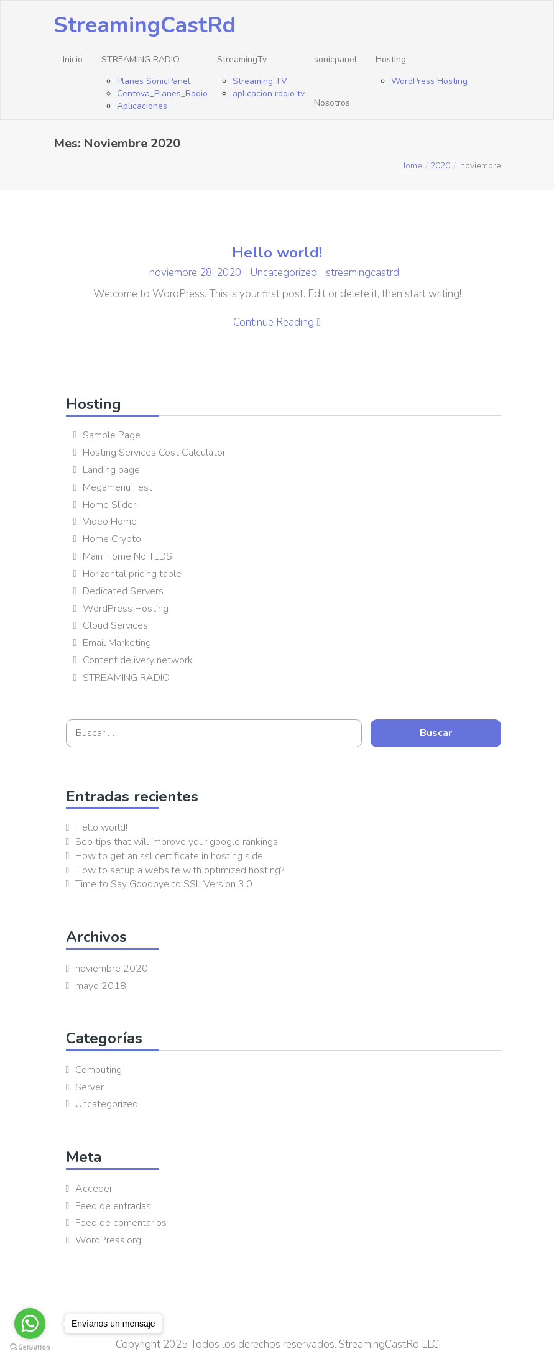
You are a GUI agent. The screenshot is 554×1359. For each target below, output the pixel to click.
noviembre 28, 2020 (196, 272)
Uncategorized (283, 272)
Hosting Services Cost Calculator (154, 452)
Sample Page (112, 435)
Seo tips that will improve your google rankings (176, 842)
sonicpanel (335, 59)
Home (410, 166)
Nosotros (332, 103)
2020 (440, 166)
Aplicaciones (142, 106)
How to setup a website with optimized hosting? (179, 870)
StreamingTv (242, 59)
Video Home (110, 521)
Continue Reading (276, 322)
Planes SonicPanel (153, 81)
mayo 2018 (100, 986)
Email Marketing (117, 643)
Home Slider (109, 505)
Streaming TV (260, 81)
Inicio (73, 59)
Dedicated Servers (123, 591)
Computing (98, 1070)
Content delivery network (138, 660)
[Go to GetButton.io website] (30, 1346)
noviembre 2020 (111, 968)
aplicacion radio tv (269, 93)
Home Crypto (112, 539)
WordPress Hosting (429, 81)
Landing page (111, 470)
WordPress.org (108, 1240)
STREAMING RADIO (140, 59)
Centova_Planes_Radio (162, 93)
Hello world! (277, 252)
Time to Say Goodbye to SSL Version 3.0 (163, 884)
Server (89, 1087)
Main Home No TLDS (127, 556)
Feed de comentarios (121, 1223)
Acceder (94, 1188)
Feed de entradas (113, 1206)
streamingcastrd (362, 272)
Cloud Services (115, 625)
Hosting (391, 59)
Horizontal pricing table (132, 574)
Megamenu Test (117, 487)
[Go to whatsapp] (29, 1323)
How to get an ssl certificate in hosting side (169, 856)
